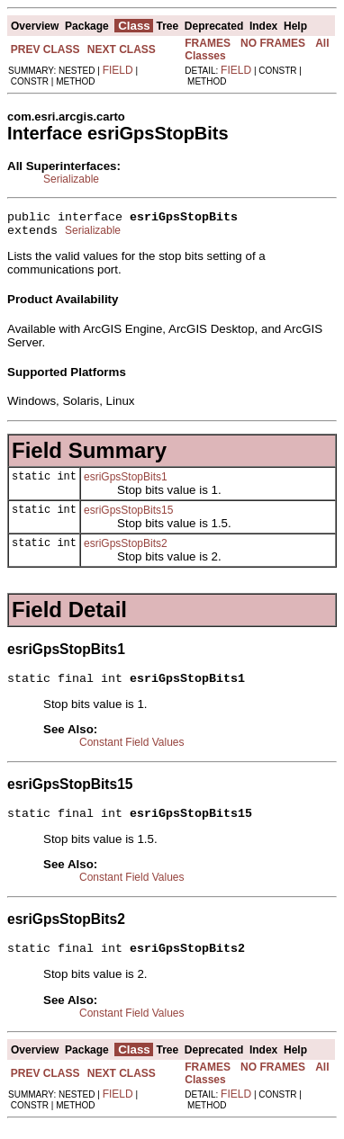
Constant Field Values (132, 750)
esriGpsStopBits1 (125, 482)
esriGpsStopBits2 (125, 549)
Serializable (71, 179)
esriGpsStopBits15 (128, 515)
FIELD (118, 70)
